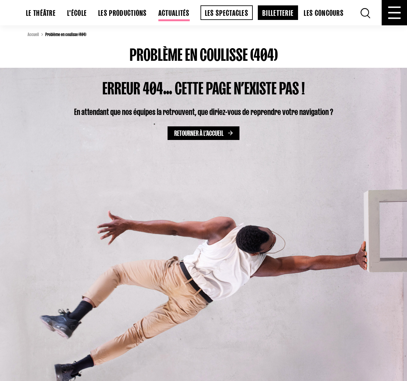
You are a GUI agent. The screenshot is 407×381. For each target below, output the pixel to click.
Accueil (33, 34)
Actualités (174, 12)
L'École (77, 12)
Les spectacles (226, 12)
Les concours (324, 12)
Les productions (122, 12)
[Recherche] (365, 12)
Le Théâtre (41, 12)
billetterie (278, 12)
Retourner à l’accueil (199, 132)
